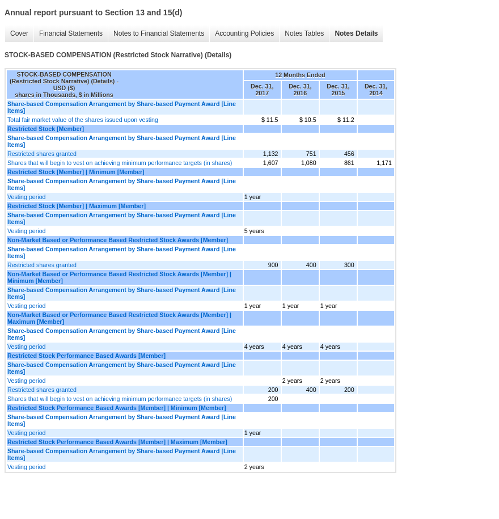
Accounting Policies (244, 33)
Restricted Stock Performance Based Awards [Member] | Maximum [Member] (117, 441)
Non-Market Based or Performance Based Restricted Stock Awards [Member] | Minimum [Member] (119, 277)
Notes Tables (304, 33)
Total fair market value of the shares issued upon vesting (82, 119)
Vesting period (26, 196)
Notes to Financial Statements (158, 33)
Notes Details (356, 33)
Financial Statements (71, 33)
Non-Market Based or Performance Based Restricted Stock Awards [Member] (117, 240)
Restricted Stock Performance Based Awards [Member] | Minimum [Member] (116, 407)
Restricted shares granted (42, 153)
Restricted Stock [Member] (45, 128)
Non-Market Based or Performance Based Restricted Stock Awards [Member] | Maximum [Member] (119, 318)
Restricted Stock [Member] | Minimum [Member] (76, 171)
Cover (19, 33)
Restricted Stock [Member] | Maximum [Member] (76, 205)
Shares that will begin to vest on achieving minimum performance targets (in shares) (119, 162)
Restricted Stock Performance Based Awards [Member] (86, 355)
